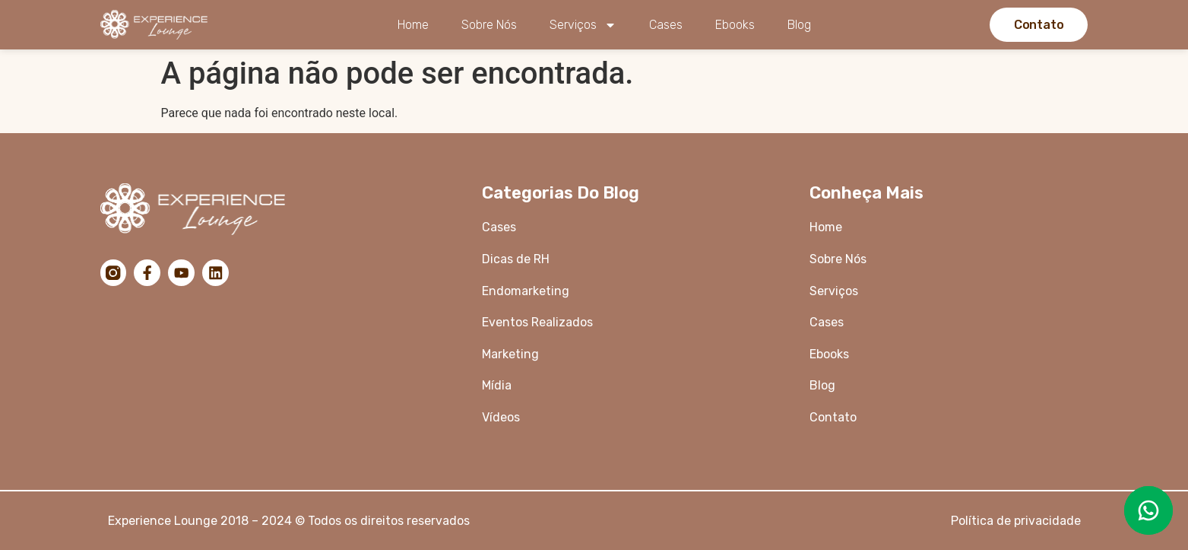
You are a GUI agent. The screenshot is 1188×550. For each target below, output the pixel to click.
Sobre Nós (489, 24)
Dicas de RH (517, 259)
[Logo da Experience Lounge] (159, 25)
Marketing (510, 354)
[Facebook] (149, 273)
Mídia (497, 385)
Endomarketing (525, 291)
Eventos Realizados (537, 322)
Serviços (583, 25)
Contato (833, 417)
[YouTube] (184, 273)
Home (413, 24)
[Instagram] (114, 273)
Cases (666, 24)
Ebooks (735, 24)
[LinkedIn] (219, 273)
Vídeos (501, 417)
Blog (799, 24)
